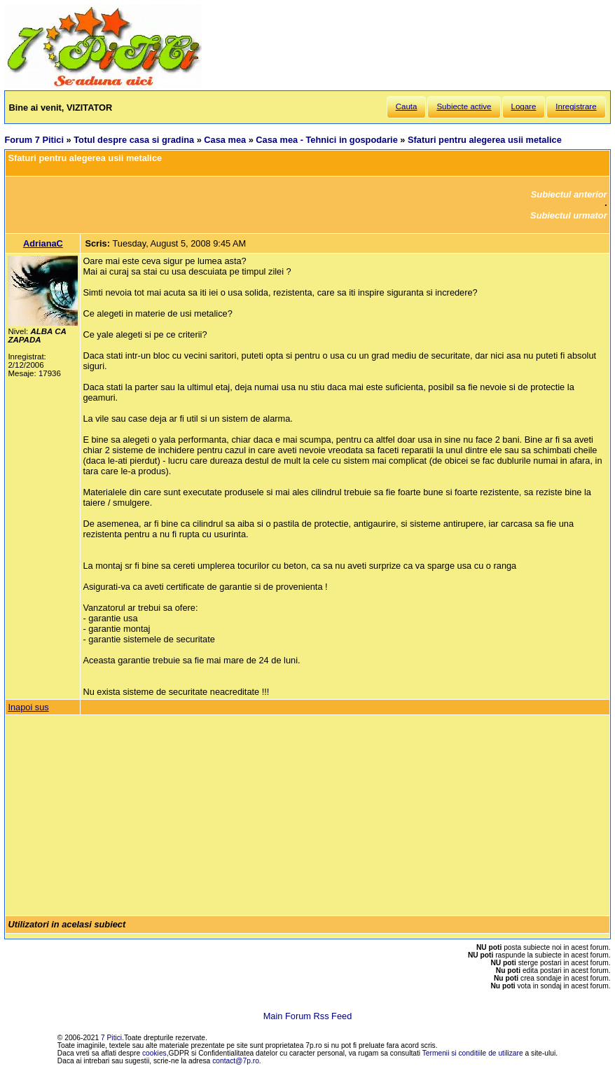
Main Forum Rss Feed (307, 1016)
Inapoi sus (28, 707)
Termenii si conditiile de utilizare (472, 1053)
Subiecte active (463, 106)
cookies (154, 1053)
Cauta (406, 106)
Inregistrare (575, 106)
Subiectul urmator (568, 215)
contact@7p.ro (235, 1061)
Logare (524, 106)
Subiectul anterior (569, 194)
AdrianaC (43, 243)
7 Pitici (111, 1038)
